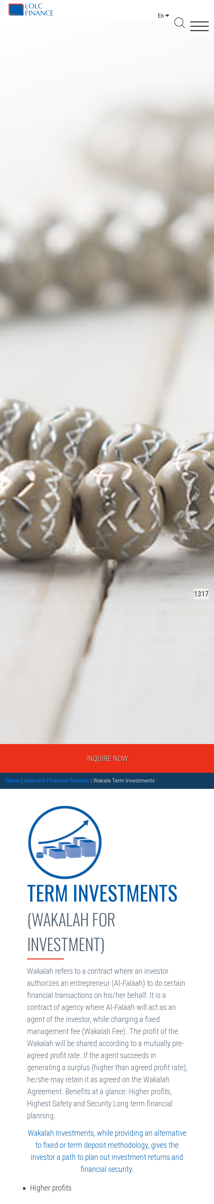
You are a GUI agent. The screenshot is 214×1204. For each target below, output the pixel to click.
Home (12, 780)
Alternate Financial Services (56, 780)
